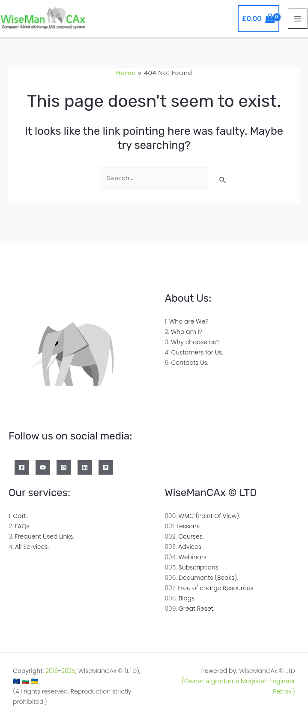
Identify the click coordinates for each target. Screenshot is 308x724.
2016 (51, 670)
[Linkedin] (85, 467)
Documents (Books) (208, 577)
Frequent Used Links (44, 536)
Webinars (192, 557)
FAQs (22, 526)
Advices (189, 546)
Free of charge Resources (216, 588)
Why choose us (193, 342)
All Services (31, 546)
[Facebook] (22, 467)
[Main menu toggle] (298, 19)
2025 (68, 670)
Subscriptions (198, 567)
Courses (190, 536)
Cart (19, 516)
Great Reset (196, 608)
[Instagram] (64, 467)
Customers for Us (196, 352)
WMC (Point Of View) (209, 516)
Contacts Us (189, 362)
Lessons (188, 526)
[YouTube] (43, 467)
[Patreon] (106, 467)
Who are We (187, 321)
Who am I (185, 331)
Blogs (186, 598)
